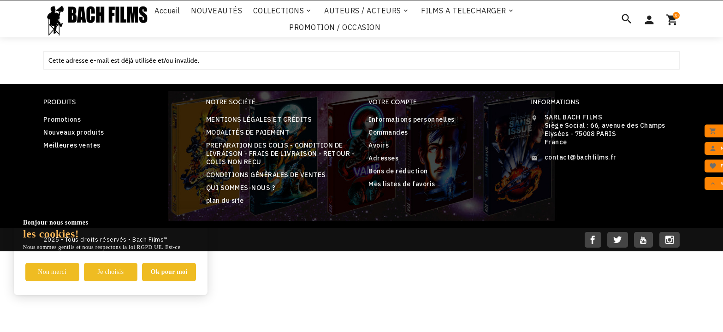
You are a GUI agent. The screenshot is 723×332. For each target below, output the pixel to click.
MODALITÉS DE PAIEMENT (248, 132)
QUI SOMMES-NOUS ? (241, 188)
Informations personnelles (411, 119)
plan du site (225, 200)
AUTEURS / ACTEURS (366, 10)
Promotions (62, 119)
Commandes (388, 132)
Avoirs (378, 145)
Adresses (383, 158)
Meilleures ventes (72, 145)
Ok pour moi (169, 271)
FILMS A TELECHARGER (468, 10)
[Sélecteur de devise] (649, 19)
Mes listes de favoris (401, 184)
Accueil (167, 10)
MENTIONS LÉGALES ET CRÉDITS (259, 119)
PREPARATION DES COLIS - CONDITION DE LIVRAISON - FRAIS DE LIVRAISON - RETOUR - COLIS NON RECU (280, 153)
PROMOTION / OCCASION (334, 27)
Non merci (52, 271)
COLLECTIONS (283, 10)
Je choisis (110, 271)
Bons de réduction (398, 171)
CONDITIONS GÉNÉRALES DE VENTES (266, 175)
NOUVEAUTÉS (216, 10)
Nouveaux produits (73, 132)
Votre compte (392, 102)
